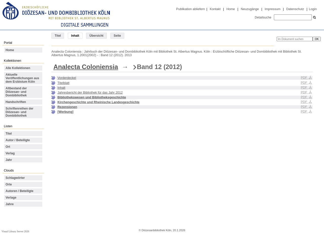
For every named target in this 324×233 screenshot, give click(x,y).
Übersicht (96, 35)
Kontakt (215, 9)
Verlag (10, 153)
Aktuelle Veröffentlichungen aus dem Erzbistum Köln (22, 78)
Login (313, 9)
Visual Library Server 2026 (15, 231)
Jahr (9, 160)
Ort (8, 147)
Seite (117, 35)
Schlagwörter (15, 178)
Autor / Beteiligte (18, 140)
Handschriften (16, 102)
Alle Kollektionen (18, 68)
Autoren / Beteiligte (19, 191)
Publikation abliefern (190, 9)
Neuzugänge (250, 9)
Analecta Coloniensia (85, 66)
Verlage (11, 197)
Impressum (272, 9)
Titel (58, 35)
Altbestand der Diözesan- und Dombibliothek (16, 92)
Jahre (10, 204)
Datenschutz (295, 9)
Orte (9, 184)
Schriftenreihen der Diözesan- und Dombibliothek (19, 112)
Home (230, 9)
